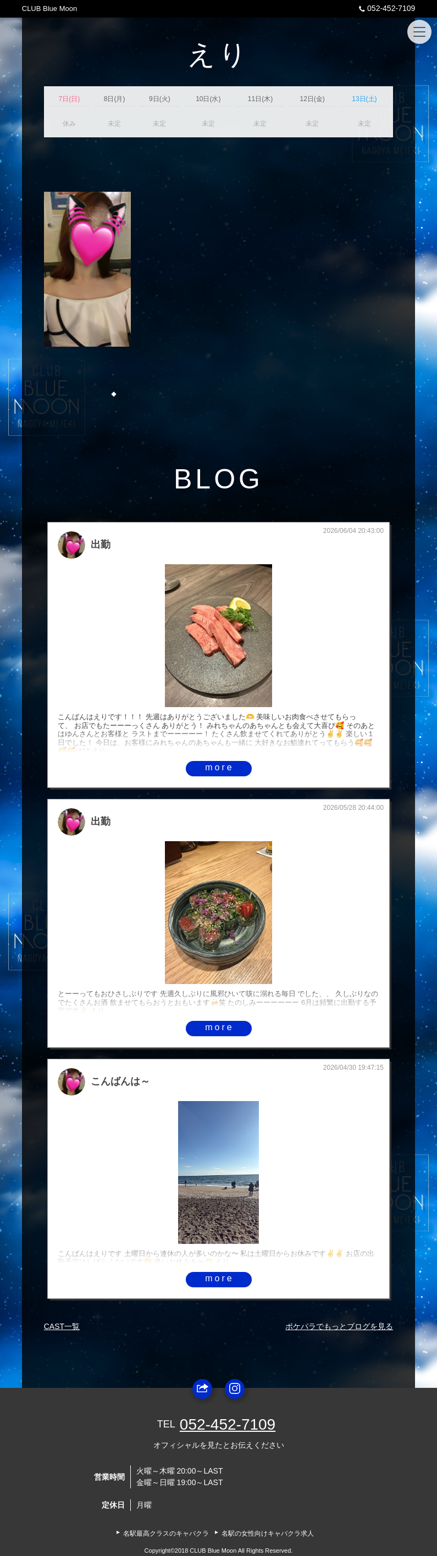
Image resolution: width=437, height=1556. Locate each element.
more (219, 767)
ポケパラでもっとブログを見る (339, 1326)
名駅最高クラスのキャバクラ (166, 1533)
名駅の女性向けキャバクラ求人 (268, 1533)
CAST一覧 (62, 1326)
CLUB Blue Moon (49, 8)
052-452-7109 (385, 8)
